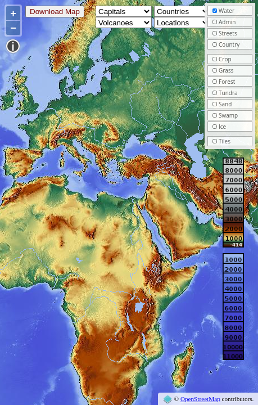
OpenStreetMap (200, 398)
